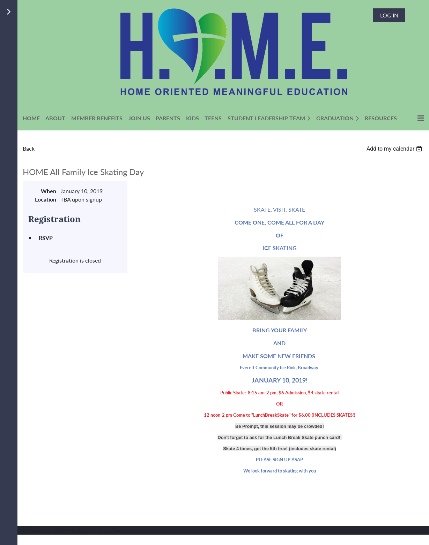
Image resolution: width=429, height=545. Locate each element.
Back (29, 148)
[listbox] (395, 148)
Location (45, 199)
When (48, 191)
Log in (389, 15)
